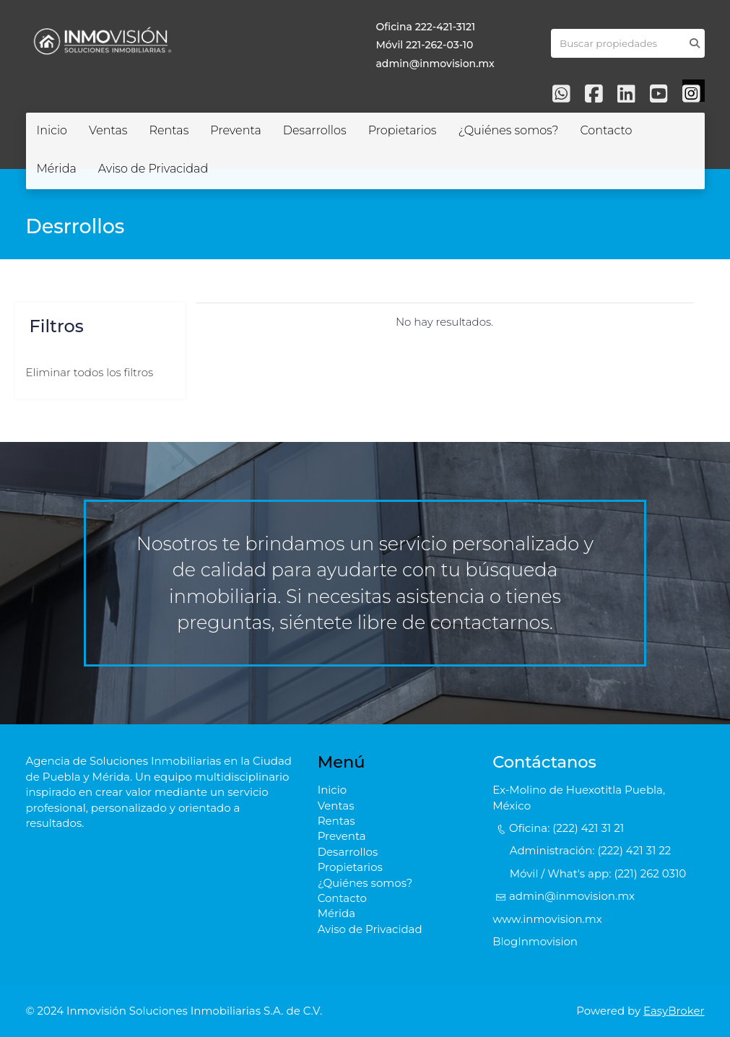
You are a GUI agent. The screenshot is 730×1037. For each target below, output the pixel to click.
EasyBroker (674, 1011)
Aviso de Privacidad (153, 168)
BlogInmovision (535, 941)
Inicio (52, 130)
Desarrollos (315, 130)
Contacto (606, 130)
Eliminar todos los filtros (90, 372)
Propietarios (402, 130)
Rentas (168, 130)
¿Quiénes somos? (508, 130)
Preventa (235, 130)
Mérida (57, 168)
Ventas (108, 130)
